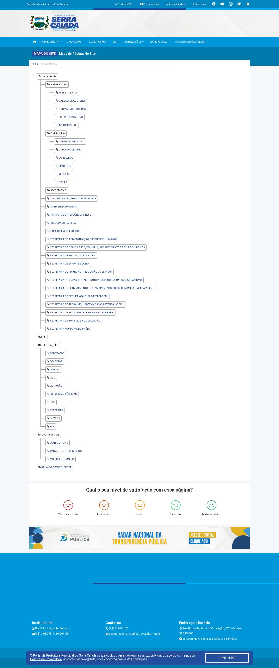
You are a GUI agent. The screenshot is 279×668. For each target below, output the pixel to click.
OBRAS (63, 182)
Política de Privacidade (46, 659)
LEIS (52, 377)
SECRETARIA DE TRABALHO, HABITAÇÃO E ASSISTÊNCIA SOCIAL (87, 304)
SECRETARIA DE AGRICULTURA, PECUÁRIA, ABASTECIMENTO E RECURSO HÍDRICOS (97, 247)
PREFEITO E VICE (68, 92)
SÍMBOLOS (65, 165)
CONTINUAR (227, 658)
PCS (52, 426)
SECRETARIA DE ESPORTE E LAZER (69, 263)
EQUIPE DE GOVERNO (71, 117)
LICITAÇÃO (56, 385)
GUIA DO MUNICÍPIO (70, 149)
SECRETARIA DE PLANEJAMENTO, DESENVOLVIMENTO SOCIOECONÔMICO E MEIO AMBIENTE (102, 288)
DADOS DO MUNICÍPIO (71, 141)
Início (35, 63)
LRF (116, 41)
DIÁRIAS (55, 369)
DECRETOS (56, 361)
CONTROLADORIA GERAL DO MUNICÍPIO (73, 198)
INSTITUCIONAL (68, 125)
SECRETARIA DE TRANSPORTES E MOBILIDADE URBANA (82, 312)
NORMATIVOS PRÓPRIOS (73, 108)
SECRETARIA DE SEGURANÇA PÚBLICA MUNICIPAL (79, 296)
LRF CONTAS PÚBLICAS (63, 393)
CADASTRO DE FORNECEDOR (66, 450)
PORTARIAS (56, 410)
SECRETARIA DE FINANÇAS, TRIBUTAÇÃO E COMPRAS (81, 271)
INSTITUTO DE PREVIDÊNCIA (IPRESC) (71, 214)
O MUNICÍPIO (74, 41)
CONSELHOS (66, 157)
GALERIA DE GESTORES (72, 100)
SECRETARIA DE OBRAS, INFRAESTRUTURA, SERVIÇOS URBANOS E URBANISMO (96, 279)
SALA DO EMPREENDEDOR (190, 41)
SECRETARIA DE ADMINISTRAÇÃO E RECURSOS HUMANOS (83, 239)
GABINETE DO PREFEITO (63, 206)
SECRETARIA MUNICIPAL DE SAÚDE (70, 328)
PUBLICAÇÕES (134, 41)
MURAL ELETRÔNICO (62, 459)
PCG (52, 402)
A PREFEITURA (51, 41)
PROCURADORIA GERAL (63, 222)
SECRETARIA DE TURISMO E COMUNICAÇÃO (75, 320)
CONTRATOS (57, 353)
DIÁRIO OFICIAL (160, 41)
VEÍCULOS (64, 174)
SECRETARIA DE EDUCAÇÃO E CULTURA (73, 255)
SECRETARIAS (98, 41)
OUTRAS (55, 418)
